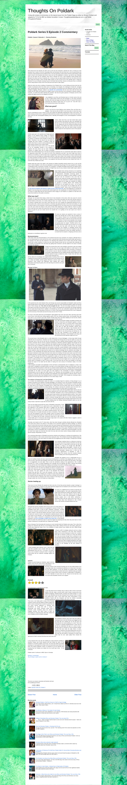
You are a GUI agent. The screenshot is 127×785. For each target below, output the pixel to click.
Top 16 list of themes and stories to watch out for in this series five (46, 188)
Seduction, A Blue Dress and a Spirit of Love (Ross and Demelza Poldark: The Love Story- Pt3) (58, 774)
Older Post (77, 694)
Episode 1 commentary (33, 655)
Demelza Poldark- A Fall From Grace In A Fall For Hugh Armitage (51, 702)
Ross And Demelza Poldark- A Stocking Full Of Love (48, 726)
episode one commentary (55, 89)
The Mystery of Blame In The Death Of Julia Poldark (48, 710)
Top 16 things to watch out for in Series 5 (37, 657)
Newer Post (31, 694)
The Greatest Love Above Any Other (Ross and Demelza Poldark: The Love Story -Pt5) (56, 758)
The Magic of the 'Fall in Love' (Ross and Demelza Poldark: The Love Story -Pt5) (54, 734)
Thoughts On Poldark (51, 10)
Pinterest (88, 34)
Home (55, 694)
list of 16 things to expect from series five (46, 518)
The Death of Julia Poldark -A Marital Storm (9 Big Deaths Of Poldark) (52, 766)
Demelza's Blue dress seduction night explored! (47, 742)
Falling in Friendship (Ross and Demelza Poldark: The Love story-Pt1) (52, 718)
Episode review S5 (36, 687)
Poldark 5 (43, 687)
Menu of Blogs (90, 40)
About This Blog (90, 41)
